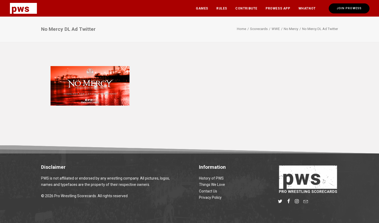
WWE (276, 29)
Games (202, 8)
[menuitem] (202, 8)
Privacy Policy (210, 197)
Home (241, 29)
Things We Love (212, 184)
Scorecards (259, 29)
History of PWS (211, 178)
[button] (280, 202)
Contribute (246, 8)
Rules (221, 8)
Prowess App (278, 8)
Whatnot (307, 8)
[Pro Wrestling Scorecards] (23, 8)
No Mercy (291, 29)
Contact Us (208, 191)
